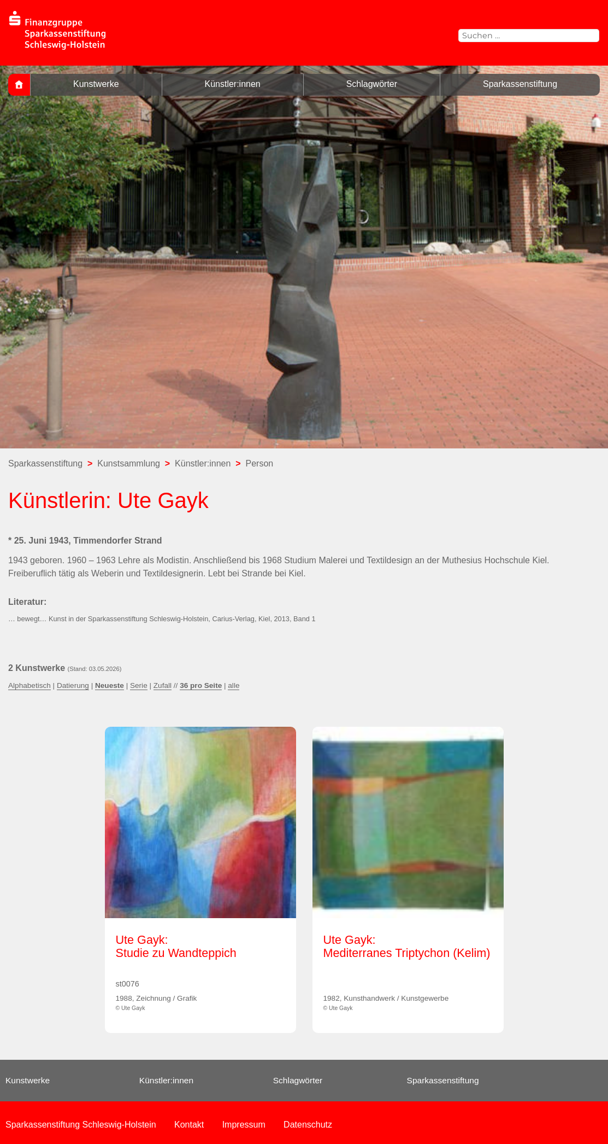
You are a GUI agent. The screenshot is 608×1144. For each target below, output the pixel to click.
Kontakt (189, 1124)
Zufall (163, 685)
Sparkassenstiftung (520, 84)
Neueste (109, 685)
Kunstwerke (96, 84)
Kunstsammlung (128, 463)
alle (233, 685)
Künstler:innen (232, 84)
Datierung (73, 685)
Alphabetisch (29, 685)
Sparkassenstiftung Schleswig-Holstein (80, 1124)
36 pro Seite (201, 685)
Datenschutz (308, 1124)
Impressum (243, 1124)
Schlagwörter (371, 84)
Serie (138, 685)
